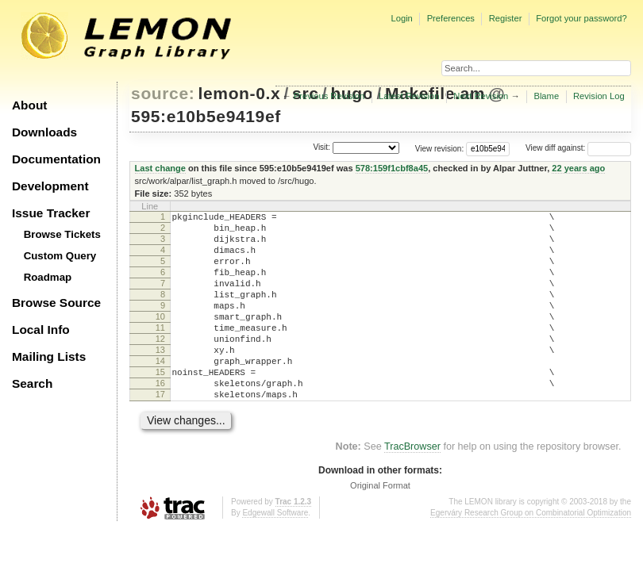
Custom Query (60, 256)
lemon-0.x (239, 93)
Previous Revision (329, 96)
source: (162, 93)
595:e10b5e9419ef (206, 116)
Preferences (451, 18)
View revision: (439, 148)
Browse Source (56, 302)
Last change (160, 168)
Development (50, 186)
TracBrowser (412, 486)
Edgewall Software (275, 553)
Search (32, 383)
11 (160, 351)
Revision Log (599, 96)
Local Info (41, 329)
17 (160, 432)
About (29, 105)
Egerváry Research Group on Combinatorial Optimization (530, 553)
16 (160, 418)
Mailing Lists (49, 356)
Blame (546, 96)
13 (160, 378)
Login (401, 18)
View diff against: (578, 148)
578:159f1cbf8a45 (392, 168)
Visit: (321, 147)
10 (160, 338)
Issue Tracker (51, 213)
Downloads (44, 132)
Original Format (380, 526)
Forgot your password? (581, 18)
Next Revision (480, 96)
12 (160, 365)
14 (160, 392)
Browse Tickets (62, 234)
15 (160, 405)
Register (505, 18)
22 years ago (578, 168)
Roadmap (48, 277)
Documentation (56, 159)
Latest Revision (409, 96)
